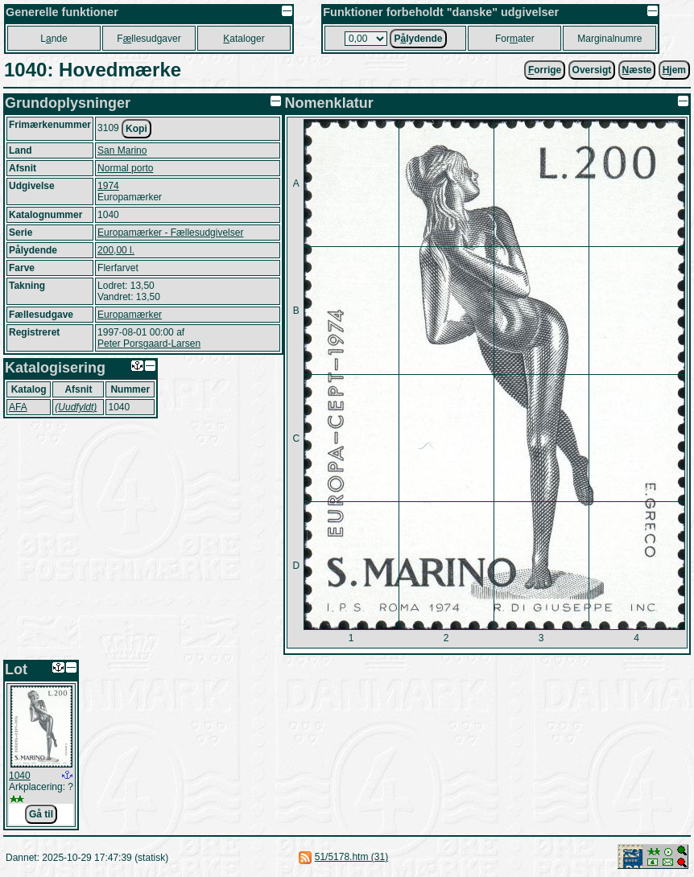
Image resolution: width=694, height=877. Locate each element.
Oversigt (592, 70)
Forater (515, 38)
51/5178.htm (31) (351, 857)
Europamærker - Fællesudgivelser (170, 232)
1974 (108, 185)
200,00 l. (115, 250)
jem (674, 70)
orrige (544, 70)
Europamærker (129, 314)
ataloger (243, 38)
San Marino (122, 150)
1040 (20, 775)
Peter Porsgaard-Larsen (148, 343)
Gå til (41, 814)
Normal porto (125, 168)
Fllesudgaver (148, 38)
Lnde (53, 38)
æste (637, 70)
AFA (18, 407)
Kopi (136, 128)
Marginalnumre (609, 38)
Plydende (418, 38)
